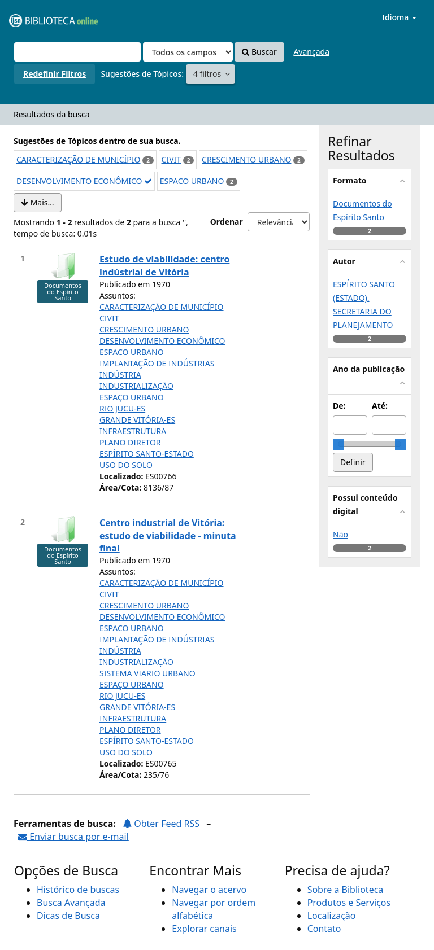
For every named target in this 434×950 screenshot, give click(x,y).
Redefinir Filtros (54, 73)
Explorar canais (204, 928)
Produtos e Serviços (349, 902)
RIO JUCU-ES (122, 408)
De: (339, 405)
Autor (344, 261)
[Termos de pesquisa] (77, 52)
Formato (350, 180)
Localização (331, 915)
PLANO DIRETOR (130, 442)
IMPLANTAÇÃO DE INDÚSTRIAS (156, 363)
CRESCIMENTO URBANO (246, 159)
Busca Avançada (71, 902)
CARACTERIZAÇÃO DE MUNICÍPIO (78, 159)
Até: (380, 405)
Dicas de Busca (68, 915)
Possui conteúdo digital (365, 504)
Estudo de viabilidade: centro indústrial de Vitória (164, 265)
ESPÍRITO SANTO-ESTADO (146, 453)
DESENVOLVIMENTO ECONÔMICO (84, 181)
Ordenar (226, 221)
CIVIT (171, 159)
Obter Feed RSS (161, 823)
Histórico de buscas (78, 889)
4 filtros (208, 73)
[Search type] (188, 52)
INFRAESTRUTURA (132, 431)
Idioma (399, 17)
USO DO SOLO (126, 464)
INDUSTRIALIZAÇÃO (136, 385)
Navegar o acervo (209, 889)
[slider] (338, 444)
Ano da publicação (369, 369)
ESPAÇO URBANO (131, 397)
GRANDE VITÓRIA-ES (137, 419)
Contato (324, 928)
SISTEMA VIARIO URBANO (147, 673)
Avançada (311, 51)
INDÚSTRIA (120, 374)
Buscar (259, 51)
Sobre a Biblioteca (345, 889)
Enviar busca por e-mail (73, 836)
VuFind (36, 17)
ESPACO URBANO (192, 181)
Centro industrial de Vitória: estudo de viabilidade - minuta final (167, 535)
